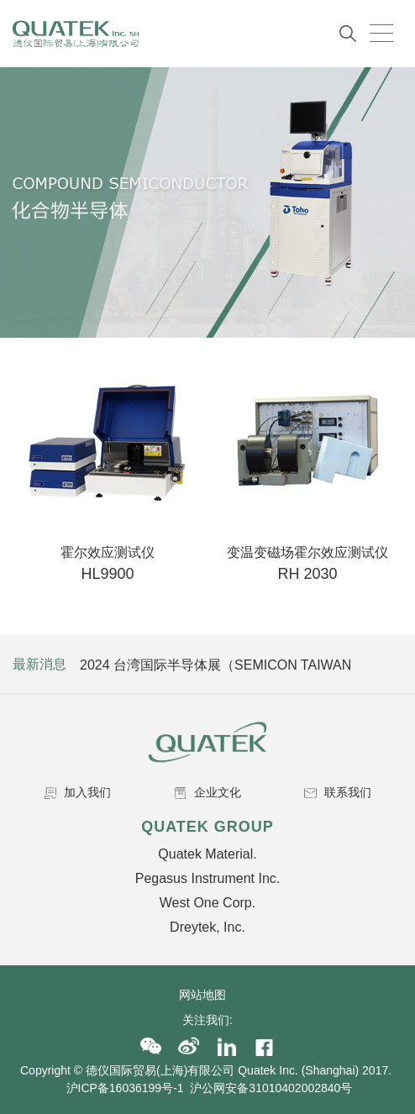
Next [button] (387, 664)
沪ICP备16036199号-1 (125, 1088)
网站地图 (207, 994)
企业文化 (207, 792)
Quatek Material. (207, 854)
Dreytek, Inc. (207, 927)
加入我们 (77, 792)
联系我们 (337, 792)
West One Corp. (207, 903)
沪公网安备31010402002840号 (272, 1088)
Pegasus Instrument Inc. (208, 878)
